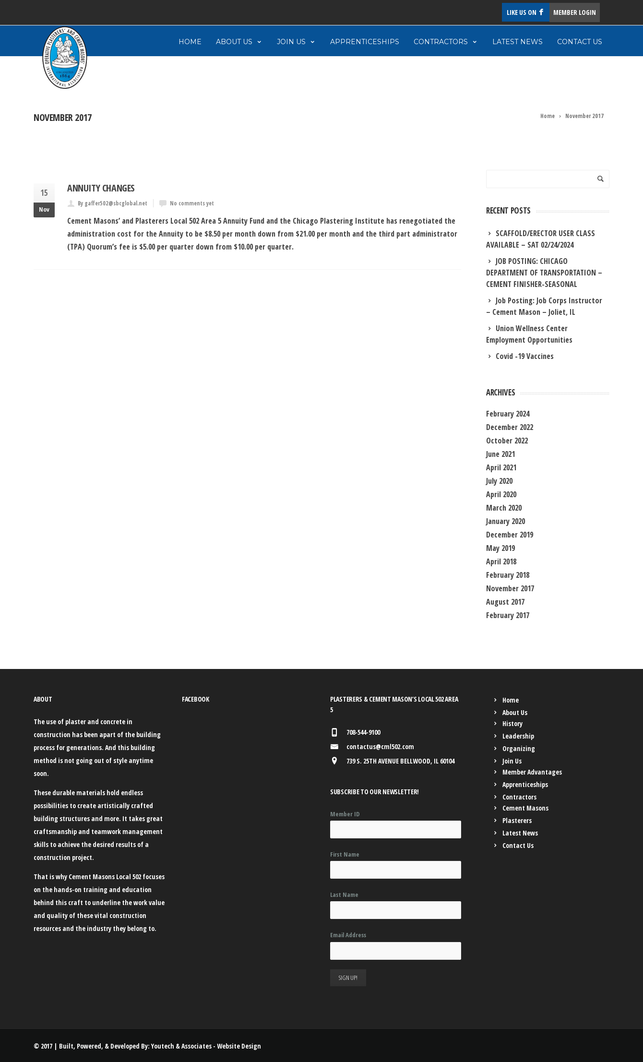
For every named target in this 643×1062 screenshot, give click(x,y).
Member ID (345, 814)
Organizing (518, 748)
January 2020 (505, 521)
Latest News (517, 41)
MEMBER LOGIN (574, 12)
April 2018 (501, 561)
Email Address (348, 935)
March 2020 (504, 507)
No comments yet (192, 203)
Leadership (518, 735)
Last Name (344, 894)
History (512, 723)
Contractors (446, 41)
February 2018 (507, 575)
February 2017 (507, 615)
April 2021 (501, 467)
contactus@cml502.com (380, 746)
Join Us (296, 41)
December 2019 (509, 534)
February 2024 (507, 413)
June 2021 (500, 454)
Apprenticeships (364, 41)
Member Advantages (532, 771)
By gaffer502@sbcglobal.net (112, 203)
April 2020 (501, 494)
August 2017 (505, 602)
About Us (239, 41)
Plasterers (517, 820)
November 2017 (510, 588)
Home (190, 41)
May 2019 (500, 548)
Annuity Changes (101, 187)
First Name (344, 854)
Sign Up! (348, 977)
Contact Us (579, 41)
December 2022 (509, 427)
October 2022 (507, 440)
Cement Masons (525, 807)
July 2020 (499, 481)
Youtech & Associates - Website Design (206, 1045)
